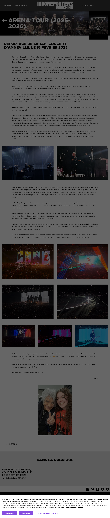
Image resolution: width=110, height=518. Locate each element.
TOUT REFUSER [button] (26, 513)
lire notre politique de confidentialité (70, 507)
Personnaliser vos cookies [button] (47, 513)
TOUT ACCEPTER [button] (9, 513)
